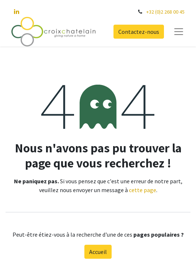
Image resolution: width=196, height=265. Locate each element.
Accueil (98, 251)
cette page (142, 190)
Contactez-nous (138, 31)
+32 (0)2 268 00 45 (165, 11)
